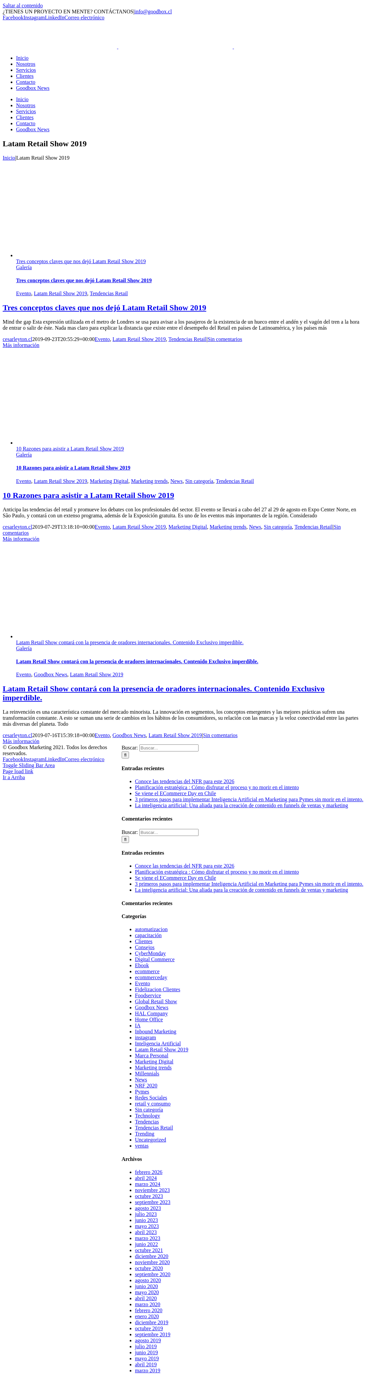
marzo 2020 (147, 1304)
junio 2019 (146, 1352)
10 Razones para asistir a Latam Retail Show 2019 (70, 449)
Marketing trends (149, 481)
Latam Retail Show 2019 (60, 293)
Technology (147, 1115)
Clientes (143, 941)
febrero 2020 (148, 1310)
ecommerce (147, 971)
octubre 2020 (149, 1268)
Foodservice (148, 995)
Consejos (145, 947)
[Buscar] (125, 754)
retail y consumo (153, 1103)
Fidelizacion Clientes (157, 989)
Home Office (149, 1019)
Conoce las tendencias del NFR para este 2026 (184, 781)
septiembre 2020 (152, 1274)
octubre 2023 (149, 1196)
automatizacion (151, 929)
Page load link (18, 771)
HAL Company (151, 1013)
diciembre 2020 (151, 1256)
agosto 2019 (148, 1340)
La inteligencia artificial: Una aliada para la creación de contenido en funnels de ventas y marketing (241, 805)
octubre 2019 (149, 1328)
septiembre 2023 (152, 1202)
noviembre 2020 (152, 1262)
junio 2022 (146, 1244)
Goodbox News (50, 674)
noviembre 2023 (152, 1190)
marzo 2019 (147, 1370)
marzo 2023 (147, 1238)
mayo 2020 (147, 1292)
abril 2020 (146, 1298)
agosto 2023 (148, 1208)
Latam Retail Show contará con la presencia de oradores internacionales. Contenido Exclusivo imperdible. (130, 642)
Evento (23, 293)
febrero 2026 (148, 1172)
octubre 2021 (149, 1250)
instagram (145, 1037)
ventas (142, 1146)
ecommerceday (151, 977)
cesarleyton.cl (17, 339)
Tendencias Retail (109, 293)
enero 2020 (147, 1316)
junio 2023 (146, 1220)
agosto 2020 (148, 1280)
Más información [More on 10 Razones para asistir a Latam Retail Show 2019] (21, 539)
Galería (24, 267)
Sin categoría (199, 481)
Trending (144, 1134)
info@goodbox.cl (153, 11)
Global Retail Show (156, 1001)
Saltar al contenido (23, 5)
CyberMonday (150, 953)
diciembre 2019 (151, 1322)
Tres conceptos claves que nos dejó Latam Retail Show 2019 (81, 261)
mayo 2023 (147, 1226)
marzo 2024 (147, 1184)
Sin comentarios (225, 339)
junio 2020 (146, 1286)
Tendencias (147, 1122)
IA (138, 1025)
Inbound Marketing (155, 1031)
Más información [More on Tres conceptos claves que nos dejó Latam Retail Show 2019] (21, 345)
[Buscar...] (169, 747)
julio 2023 (146, 1214)
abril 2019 (146, 1364)
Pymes (142, 1091)
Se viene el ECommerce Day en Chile (175, 793)
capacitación (148, 935)
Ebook (142, 965)
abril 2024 (146, 1178)
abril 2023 (146, 1232)
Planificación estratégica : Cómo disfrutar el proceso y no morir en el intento (217, 787)
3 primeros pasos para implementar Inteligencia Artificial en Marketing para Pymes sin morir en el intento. (249, 799)
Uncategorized (150, 1140)
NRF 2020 (146, 1085)
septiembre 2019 (152, 1334)
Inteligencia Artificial (158, 1043)
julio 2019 (146, 1346)
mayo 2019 (147, 1358)
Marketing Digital (109, 481)
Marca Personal (151, 1055)
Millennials (147, 1073)
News (176, 481)
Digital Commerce (155, 959)
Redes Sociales (151, 1097)
